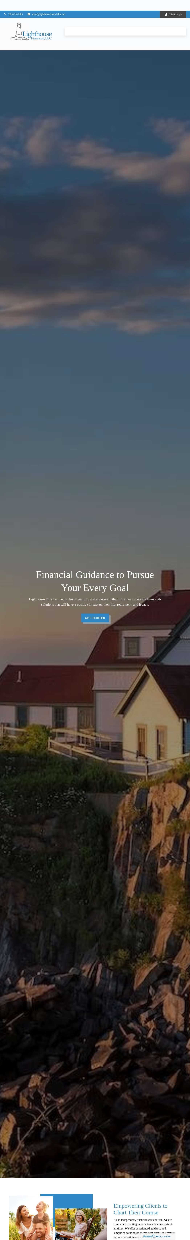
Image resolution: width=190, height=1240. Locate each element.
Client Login (173, 3)
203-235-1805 (13, 3)
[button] (72, 21)
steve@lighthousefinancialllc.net (46, 3)
